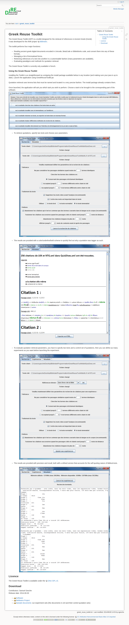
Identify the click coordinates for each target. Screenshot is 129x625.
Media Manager (118, 9)
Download (104, 43)
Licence (103, 41)
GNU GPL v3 (53, 581)
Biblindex (43, 42)
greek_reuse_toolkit (27, 23)
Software (19, 598)
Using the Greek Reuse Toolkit (110, 37)
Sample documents (23, 603)
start (16, 23)
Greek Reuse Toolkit (106, 35)
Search (123, 5)
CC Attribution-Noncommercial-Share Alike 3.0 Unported (96, 617)
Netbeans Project (23, 600)
